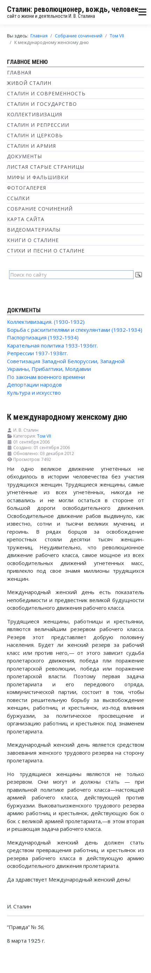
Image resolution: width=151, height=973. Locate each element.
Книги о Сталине (33, 240)
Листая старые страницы (45, 166)
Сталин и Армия (31, 145)
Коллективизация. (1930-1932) (46, 321)
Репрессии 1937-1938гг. (37, 353)
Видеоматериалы (33, 229)
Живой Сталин (29, 83)
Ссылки (18, 198)
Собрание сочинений (40, 208)
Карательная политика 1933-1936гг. (52, 345)
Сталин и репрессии (38, 125)
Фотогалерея (26, 187)
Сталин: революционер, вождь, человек (72, 9)
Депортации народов (34, 384)
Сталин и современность (46, 93)
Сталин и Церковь (35, 135)
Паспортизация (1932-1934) (43, 337)
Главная (19, 72)
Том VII (44, 436)
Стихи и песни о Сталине (46, 250)
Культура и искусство (34, 392)
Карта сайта (25, 219)
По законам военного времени (46, 376)
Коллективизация (34, 114)
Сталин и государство (42, 104)
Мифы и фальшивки (38, 177)
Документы (24, 156)
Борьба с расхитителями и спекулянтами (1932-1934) (74, 329)
